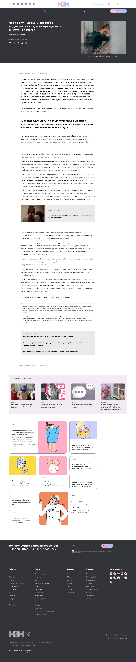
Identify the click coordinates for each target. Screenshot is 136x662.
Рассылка (121, 4)
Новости (73, 402)
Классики (38, 608)
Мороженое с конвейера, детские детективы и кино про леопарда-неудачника (22, 406)
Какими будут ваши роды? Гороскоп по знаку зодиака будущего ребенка (23, 432)
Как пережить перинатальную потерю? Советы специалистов (50, 352)
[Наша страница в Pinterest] (34, 4)
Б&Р (76, 11)
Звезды (37, 605)
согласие (80, 551)
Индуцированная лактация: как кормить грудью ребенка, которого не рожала (52, 483)
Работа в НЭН (91, 583)
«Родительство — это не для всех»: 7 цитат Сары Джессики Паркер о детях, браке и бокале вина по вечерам (83, 484)
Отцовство (38, 577)
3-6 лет (69, 586)
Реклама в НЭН (91, 577)
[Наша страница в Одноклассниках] (26, 4)
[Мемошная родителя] (118, 574)
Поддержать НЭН (92, 589)
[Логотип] (63, 4)
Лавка (111, 4)
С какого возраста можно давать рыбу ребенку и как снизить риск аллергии (22, 483)
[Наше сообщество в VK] (22, 4)
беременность (25, 73)
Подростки (71, 592)
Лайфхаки (74, 459)
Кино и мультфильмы (42, 599)
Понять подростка (99, 4)
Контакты (89, 592)
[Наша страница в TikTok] (114, 578)
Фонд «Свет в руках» (30, 306)
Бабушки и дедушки (42, 583)
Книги (37, 602)
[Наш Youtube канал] (14, 4)
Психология (39, 592)
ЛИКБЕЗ (35, 11)
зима (34, 73)
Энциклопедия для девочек (44, 611)
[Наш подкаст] (111, 582)
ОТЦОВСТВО (86, 11)
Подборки (13, 402)
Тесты (11, 602)
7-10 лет (69, 589)
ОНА (95, 11)
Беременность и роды (16, 583)
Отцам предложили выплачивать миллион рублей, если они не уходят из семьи (82, 406)
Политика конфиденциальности (116, 638)
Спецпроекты (90, 580)
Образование (39, 596)
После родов (13, 586)
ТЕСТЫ (103, 11)
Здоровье (38, 589)
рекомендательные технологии (51, 652)
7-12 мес (69, 577)
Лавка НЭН (90, 586)
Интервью (104, 402)
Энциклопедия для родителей (45, 574)
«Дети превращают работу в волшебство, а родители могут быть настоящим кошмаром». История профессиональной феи (111, 407)
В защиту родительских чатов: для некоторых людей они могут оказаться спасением (52, 406)
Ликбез (74, 442)
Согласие (89, 599)
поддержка (43, 73)
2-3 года (69, 583)
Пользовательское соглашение (116, 632)
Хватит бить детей (41, 614)
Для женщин (13, 589)
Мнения (43, 402)
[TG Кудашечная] (114, 574)
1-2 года (69, 580)
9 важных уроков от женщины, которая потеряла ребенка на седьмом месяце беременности (55, 344)
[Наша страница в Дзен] (18, 4)
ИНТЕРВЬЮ (67, 11)
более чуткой (28, 94)
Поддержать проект (119, 11)
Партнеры (12, 605)
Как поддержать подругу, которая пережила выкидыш (48, 336)
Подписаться (107, 546)
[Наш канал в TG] (111, 574)
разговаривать (29, 91)
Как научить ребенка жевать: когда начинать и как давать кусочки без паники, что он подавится (82, 447)
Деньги (37, 586)
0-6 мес (69, 574)
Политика (89, 602)
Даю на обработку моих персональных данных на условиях (91, 552)
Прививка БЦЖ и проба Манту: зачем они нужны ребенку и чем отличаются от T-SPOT (81, 505)
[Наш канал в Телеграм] (30, 4)
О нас (88, 574)
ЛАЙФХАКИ (46, 11)
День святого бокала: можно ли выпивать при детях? (21, 502)
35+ (36, 580)
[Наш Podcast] (125, 578)
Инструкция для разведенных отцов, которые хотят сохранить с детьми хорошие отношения (82, 466)
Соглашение (90, 596)
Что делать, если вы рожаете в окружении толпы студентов (21, 520)
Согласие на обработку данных (116, 635)
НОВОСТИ (26, 11)
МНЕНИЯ (56, 11)
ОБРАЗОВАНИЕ (13, 11)
